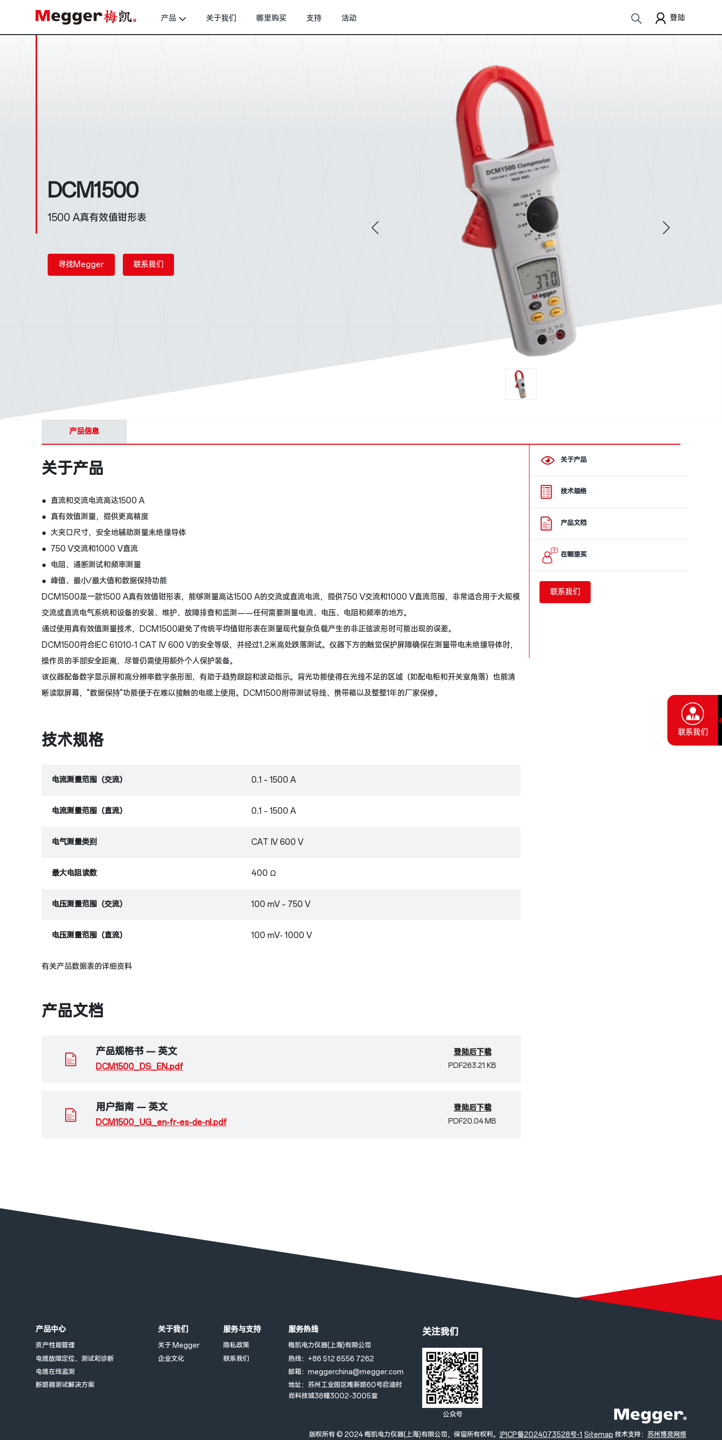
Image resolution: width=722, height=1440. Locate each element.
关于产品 (574, 460)
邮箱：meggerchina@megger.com (346, 1372)
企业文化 (171, 1359)
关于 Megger (179, 1345)
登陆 (669, 18)
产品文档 (574, 523)
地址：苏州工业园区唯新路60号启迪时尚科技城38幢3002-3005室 (345, 1390)
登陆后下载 (472, 1052)
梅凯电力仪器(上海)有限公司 (329, 1345)
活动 (348, 18)
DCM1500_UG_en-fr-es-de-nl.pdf (161, 1122)
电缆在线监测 (55, 1372)
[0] (520, 384)
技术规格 (574, 491)
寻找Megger (81, 264)
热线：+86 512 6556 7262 (331, 1359)
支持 (313, 18)
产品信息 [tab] (84, 431)
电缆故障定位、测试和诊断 (75, 1359)
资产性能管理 (55, 1345)
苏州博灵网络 (666, 1434)
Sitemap (598, 1434)
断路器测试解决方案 (65, 1385)
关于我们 (221, 18)
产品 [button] (168, 18)
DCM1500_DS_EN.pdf (139, 1066)
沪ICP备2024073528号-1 (541, 1434)
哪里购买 (271, 18)
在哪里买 (574, 555)
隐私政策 (236, 1345)
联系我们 (148, 264)
